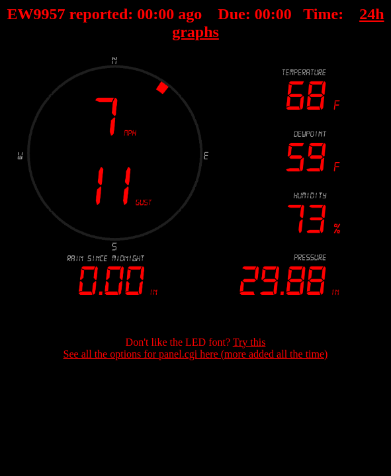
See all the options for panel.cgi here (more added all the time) (196, 354)
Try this (249, 342)
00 (145, 13)
